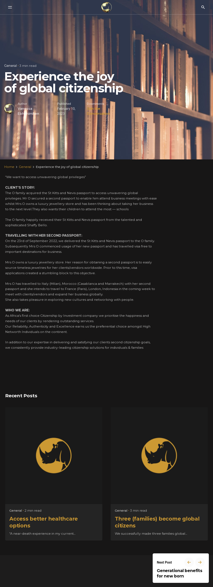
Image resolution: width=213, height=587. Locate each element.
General (10, 66)
